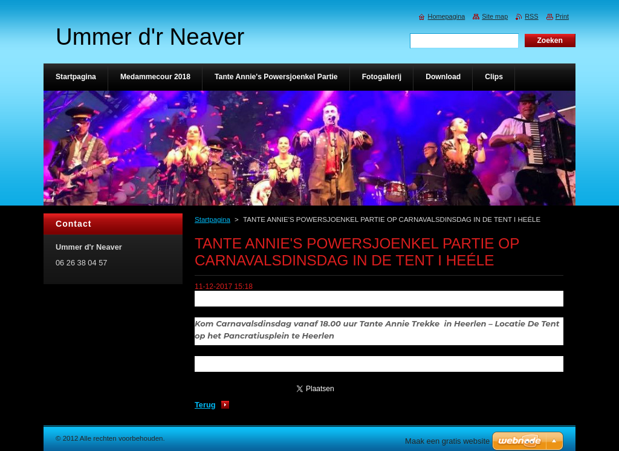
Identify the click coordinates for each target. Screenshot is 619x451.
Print (562, 16)
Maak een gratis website (447, 441)
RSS (531, 16)
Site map (495, 16)
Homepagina (446, 16)
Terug (205, 404)
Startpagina (212, 219)
